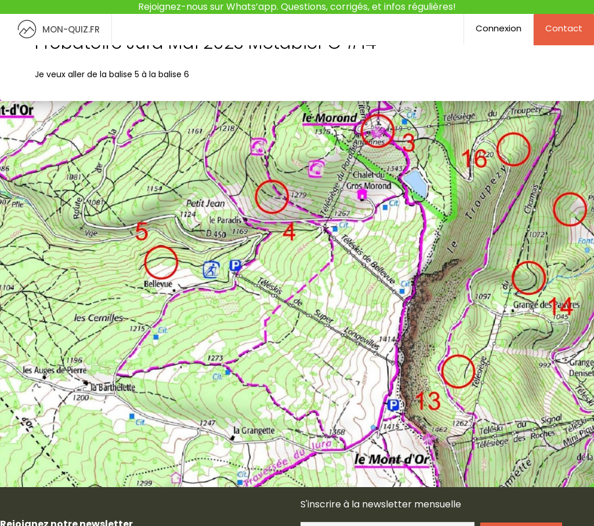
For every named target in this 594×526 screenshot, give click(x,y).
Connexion (498, 28)
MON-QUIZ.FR (56, 29)
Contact (563, 28)
